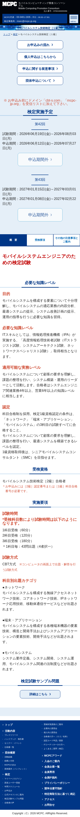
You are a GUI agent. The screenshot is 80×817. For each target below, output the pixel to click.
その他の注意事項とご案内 (66, 240)
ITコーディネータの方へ (54, 745)
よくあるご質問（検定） (54, 749)
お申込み (8, 791)
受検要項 (40, 239)
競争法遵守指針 (53, 788)
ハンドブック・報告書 (14, 739)
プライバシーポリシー (57, 782)
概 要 (13, 239)
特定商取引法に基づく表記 (59, 794)
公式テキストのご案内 (14, 795)
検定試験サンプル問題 (14, 799)
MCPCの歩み (10, 765)
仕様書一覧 (9, 747)
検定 (15, 34)
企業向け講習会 (50, 728)
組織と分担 (9, 761)
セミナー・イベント (13, 743)
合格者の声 (9, 803)
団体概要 (10, 752)
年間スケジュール (12, 786)
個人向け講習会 (50, 732)
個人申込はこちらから (40, 57)
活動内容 (10, 730)
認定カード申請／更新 (53, 740)
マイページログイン (13, 779)
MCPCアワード (53, 755)
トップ (6, 34)
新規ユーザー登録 (12, 783)
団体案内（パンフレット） (16, 769)
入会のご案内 (52, 761)
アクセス (49, 799)
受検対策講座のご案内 (53, 724)
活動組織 (8, 757)
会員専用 (49, 772)
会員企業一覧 (52, 766)
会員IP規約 (50, 777)
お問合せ (49, 804)
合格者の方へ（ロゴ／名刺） (56, 736)
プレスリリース (11, 735)
